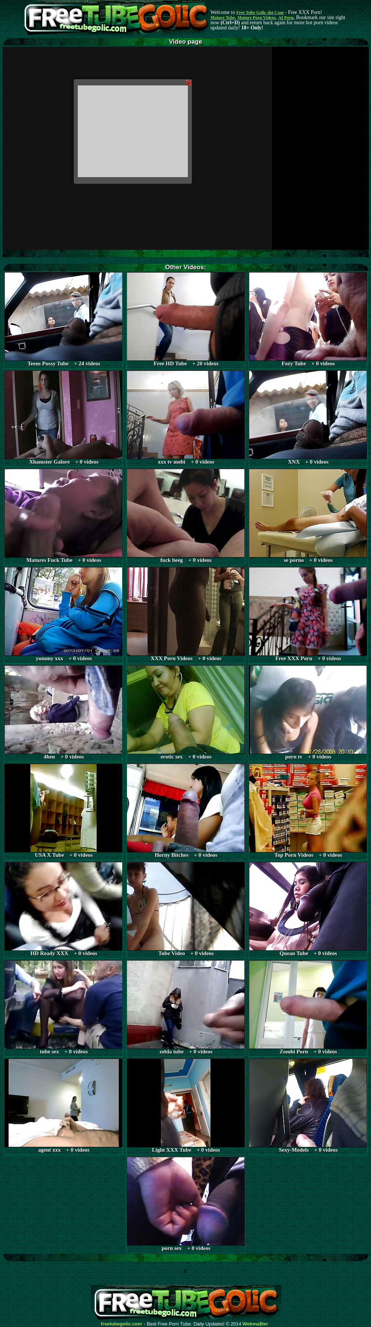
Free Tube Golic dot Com (260, 12)
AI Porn (286, 17)
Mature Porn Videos (256, 17)
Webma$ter (255, 1324)
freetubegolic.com (121, 1324)
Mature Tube (223, 17)
